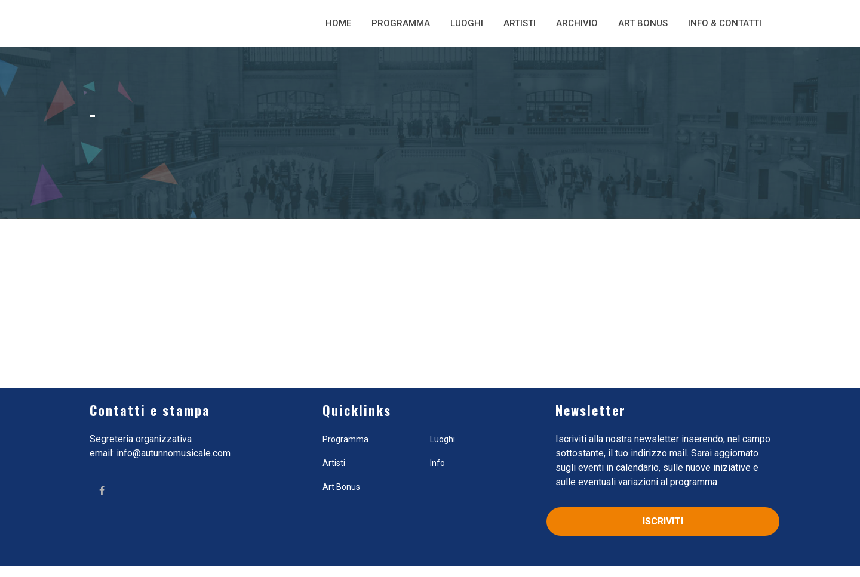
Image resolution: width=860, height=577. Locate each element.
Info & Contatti (724, 23)
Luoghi (466, 23)
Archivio (577, 23)
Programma (400, 23)
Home (338, 23)
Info (437, 463)
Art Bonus (643, 23)
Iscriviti (663, 521)
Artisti (519, 23)
